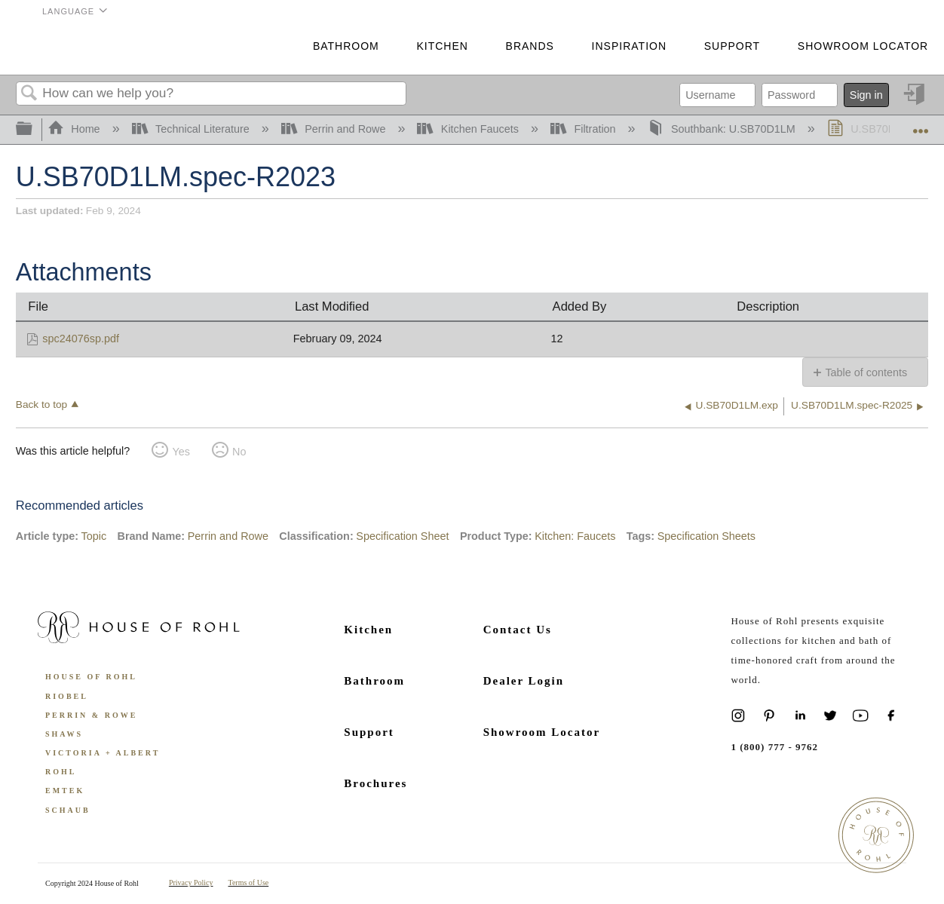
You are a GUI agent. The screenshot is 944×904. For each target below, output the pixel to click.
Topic (94, 536)
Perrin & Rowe (91, 715)
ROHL (60, 772)
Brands (530, 46)
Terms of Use (248, 882)
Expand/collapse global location (920, 125)
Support (732, 46)
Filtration (584, 129)
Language (68, 11)
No (239, 452)
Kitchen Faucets (469, 129)
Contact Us (517, 630)
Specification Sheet (402, 536)
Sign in (866, 95)
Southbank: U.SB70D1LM (723, 129)
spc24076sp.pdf (80, 338)
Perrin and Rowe (335, 129)
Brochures (375, 783)
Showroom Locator (863, 46)
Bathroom (346, 46)
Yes (180, 452)
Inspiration (629, 46)
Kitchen (441, 46)
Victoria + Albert (102, 753)
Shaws (64, 734)
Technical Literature (192, 129)
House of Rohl (91, 677)
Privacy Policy (191, 882)
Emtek (64, 790)
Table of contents (866, 372)
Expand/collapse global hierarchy (33, 129)
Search (29, 94)
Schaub (67, 810)
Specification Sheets (706, 536)
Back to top (41, 404)
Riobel (66, 696)
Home (75, 129)
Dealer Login (523, 681)
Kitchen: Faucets (575, 536)
